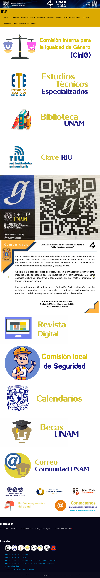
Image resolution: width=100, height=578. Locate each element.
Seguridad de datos (12, 566)
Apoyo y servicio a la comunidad (68, 17)
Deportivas (7, 24)
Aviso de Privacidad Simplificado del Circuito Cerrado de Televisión (31, 560)
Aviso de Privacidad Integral (16, 557)
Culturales (85, 17)
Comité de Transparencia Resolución (19, 569)
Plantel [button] (5, 17)
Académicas (41, 17)
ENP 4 (5, 11)
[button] (7, 276)
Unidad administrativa (21, 24)
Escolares (50, 17)
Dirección (15, 17)
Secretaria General (28, 17)
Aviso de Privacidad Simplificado (17, 554)
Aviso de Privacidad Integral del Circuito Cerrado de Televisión (29, 563)
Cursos (33, 24)
